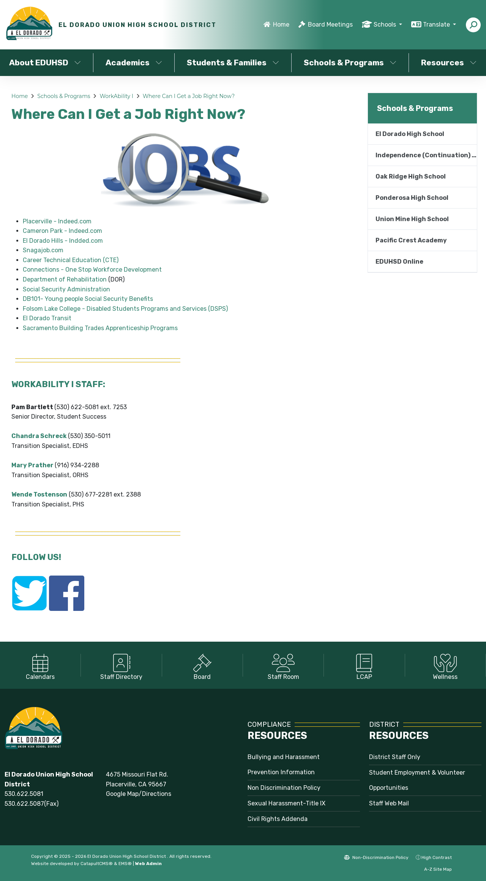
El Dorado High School (410, 134)
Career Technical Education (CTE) (70, 260)
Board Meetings (330, 24)
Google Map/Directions (138, 793)
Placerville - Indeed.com (57, 221)
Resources (449, 62)
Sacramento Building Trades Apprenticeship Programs (100, 328)
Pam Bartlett (32, 407)
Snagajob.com (43, 250)
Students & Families (233, 62)
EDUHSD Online (399, 261)
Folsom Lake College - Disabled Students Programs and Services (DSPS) (125, 308)
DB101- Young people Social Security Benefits (88, 298)
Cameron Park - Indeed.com (62, 230)
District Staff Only (394, 757)
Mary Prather (32, 465)
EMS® (125, 863)
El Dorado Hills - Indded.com (63, 240)
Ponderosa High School (412, 197)
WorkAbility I (116, 96)
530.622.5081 (24, 793)
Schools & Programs (350, 62)
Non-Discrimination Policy (376, 857)
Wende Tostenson (39, 494)
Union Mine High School (412, 219)
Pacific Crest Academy (411, 240)
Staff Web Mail (389, 803)
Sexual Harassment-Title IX (286, 803)
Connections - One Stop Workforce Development (92, 269)
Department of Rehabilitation (65, 279)
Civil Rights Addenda (278, 818)
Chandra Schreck (39, 436)
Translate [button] (437, 24)
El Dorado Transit (47, 318)
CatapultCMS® (96, 863)
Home (281, 24)
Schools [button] (386, 24)
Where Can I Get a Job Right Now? (189, 96)
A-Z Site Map (434, 869)
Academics (134, 62)
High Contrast (436, 857)
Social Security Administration (66, 289)
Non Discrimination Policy (284, 787)
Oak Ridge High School (411, 176)
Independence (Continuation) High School (426, 155)
